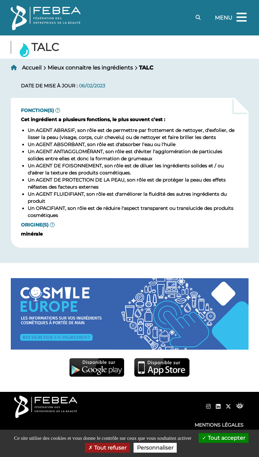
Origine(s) (35, 224)
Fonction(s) (37, 110)
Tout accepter (223, 438)
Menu (232, 18)
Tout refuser (107, 448)
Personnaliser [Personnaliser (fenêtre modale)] (155, 448)
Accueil (31, 67)
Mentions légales (219, 425)
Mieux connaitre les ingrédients (90, 67)
